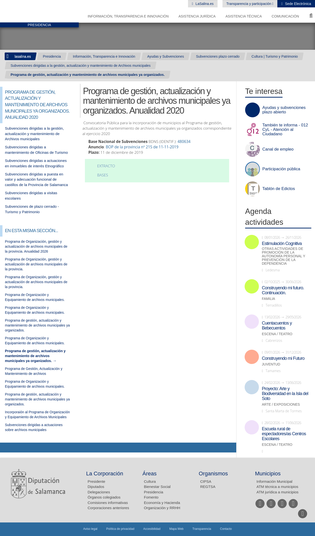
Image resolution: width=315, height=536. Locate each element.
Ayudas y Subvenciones (165, 56)
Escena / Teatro (277, 334)
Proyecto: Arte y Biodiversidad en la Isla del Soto (285, 393)
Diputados (96, 486)
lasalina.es (23, 56)
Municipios (268, 473)
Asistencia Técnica (243, 16)
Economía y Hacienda (162, 503)
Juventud (271, 364)
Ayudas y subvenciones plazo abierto (284, 109)
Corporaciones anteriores (108, 508)
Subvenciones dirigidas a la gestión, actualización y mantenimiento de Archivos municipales (81, 66)
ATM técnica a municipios (277, 486)
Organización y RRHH (162, 508)
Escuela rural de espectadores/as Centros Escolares (284, 433)
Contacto (226, 529)
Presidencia (52, 56)
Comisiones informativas (108, 503)
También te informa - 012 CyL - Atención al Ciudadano (285, 129)
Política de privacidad (120, 529)
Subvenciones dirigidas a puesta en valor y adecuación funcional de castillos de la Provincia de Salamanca (36, 179)
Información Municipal (274, 481)
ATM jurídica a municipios (277, 492)
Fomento (151, 497)
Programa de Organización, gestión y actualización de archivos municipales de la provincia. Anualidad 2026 (36, 246)
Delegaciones (99, 492)
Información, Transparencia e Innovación (128, 16)
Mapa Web (176, 529)
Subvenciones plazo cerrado (217, 56)
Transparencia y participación (249, 4)
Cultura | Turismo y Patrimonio (275, 56)
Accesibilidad (151, 529)
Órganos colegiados (104, 497)
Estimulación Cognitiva (282, 243)
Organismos (213, 473)
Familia (268, 299)
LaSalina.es (204, 4)
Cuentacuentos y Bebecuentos (277, 325)
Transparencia (201, 529)
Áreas (149, 473)
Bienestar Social (157, 486)
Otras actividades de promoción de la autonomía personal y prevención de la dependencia (283, 256)
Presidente (96, 481)
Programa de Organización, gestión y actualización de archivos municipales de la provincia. (36, 264)
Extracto (106, 166)
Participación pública (281, 169)
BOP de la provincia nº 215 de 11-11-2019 (142, 147)
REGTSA (208, 486)
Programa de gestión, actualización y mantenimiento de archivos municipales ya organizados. (88, 75)
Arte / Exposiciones (281, 404)
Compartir (6, 447)
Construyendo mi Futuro (283, 358)
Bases (102, 175)
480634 (184, 141)
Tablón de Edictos (278, 189)
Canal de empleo (278, 149)
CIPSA (205, 481)
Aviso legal (90, 529)
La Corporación (104, 473)
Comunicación (285, 16)
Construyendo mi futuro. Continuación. (283, 290)
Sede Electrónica (297, 4)
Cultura (150, 481)
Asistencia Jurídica (197, 16)
